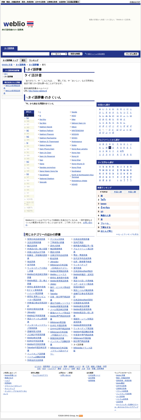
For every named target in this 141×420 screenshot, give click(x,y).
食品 (78, 368)
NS (28, 174)
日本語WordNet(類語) (83, 271)
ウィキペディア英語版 (83, 328)
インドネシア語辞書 (36, 354)
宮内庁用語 (78, 242)
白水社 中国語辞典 (58, 325)
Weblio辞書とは (11, 375)
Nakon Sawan (46, 145)
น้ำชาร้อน (105, 208)
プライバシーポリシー (13, 386)
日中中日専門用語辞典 (60, 329)
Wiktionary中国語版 (82, 338)
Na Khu (43, 119)
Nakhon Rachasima (48, 138)
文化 (39, 368)
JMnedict (31, 312)
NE (28, 131)
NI (27, 143)
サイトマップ (10, 388)
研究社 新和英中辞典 (59, 278)
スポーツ (66, 368)
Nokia (74, 145)
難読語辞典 (32, 246)
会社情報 (91, 378)
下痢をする (106, 227)
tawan (103, 204)
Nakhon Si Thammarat (49, 141)
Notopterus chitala (79, 181)
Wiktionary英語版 (58, 322)
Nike (73, 119)
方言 (88, 368)
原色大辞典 (55, 246)
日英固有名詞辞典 (81, 303)
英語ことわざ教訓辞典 (83, 290)
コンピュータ (57, 366)
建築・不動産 (96, 366)
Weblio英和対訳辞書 (82, 325)
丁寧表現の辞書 (57, 242)
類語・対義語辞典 (13, 2)
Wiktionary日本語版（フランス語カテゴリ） (59, 351)
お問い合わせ (65, 375)
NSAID (74, 184)
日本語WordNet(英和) (83, 300)
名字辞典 (31, 265)
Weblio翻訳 (120, 383)
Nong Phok (76, 167)
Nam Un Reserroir (47, 156)
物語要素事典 (56, 249)
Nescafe (43, 182)
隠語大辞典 (55, 252)
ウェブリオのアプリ (40, 375)
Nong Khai (76, 160)
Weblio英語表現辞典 (82, 309)
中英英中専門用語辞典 (83, 335)
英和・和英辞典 (28, 2)
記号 (122, 151)
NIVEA (74, 138)
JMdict (53, 284)
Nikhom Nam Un (79, 123)
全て (6, 73)
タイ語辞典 (9, 48)
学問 (104, 366)
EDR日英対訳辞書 (35, 309)
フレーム (106, 223)
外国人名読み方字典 (36, 252)
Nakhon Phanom (47, 134)
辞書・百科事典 (98, 368)
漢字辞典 (77, 268)
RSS (81, 416)
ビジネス (38, 366)
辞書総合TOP (135, 2)
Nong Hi (75, 156)
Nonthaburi (76, 171)
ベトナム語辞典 (122, 399)
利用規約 (8, 383)
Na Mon (43, 123)
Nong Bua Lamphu (80, 149)
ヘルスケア (51, 368)
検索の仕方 (9, 378)
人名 (83, 368)
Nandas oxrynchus (47, 167)
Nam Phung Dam (47, 149)
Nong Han (76, 153)
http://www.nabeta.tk (38, 91)
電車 (65, 366)
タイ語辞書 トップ (10, 60)
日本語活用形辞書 (81, 239)
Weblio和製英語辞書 (59, 306)
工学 (87, 366)
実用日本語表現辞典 (36, 239)
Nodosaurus (77, 141)
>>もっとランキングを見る (127, 234)
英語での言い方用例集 (83, 281)
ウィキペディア (80, 265)
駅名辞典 (54, 258)
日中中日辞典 (40, 2)
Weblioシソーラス (58, 274)
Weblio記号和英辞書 (36, 315)
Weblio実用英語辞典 (59, 281)
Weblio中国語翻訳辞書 (83, 332)
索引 (23, 60)
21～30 (132, 192)
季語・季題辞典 (80, 255)
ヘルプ (7, 380)
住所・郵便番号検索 (82, 261)
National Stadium (47, 178)
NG (28, 137)
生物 (73, 368)
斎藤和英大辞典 (34, 331)
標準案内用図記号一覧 (83, 246)
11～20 (118, 192)
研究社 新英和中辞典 (36, 287)
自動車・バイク (75, 366)
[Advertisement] (103, 25)
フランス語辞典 (122, 391)
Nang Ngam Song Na (49, 171)
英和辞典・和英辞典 (124, 380)
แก (102, 211)
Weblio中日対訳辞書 (36, 344)
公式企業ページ (94, 375)
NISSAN (75, 134)
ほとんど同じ (107, 231)
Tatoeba (53, 294)
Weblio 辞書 (7, 65)
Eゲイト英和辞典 (35, 290)
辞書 (3, 2)
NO (28, 162)
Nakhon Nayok (46, 127)
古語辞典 (62, 2)
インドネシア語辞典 (124, 394)
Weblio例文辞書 (34, 338)
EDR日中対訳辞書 (35, 341)
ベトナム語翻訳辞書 (36, 357)
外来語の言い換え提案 (37, 249)
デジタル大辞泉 (57, 239)
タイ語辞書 (34, 65)
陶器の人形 (106, 215)
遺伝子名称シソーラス (60, 303)
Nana (42, 164)
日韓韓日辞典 (52, 2)
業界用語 (46, 366)
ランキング (33, 60)
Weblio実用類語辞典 (59, 271)
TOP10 (103, 192)
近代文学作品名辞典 (82, 258)
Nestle (74, 112)
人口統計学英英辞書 (36, 334)
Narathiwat (44, 175)
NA (28, 118)
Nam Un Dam (45, 153)
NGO (74, 116)
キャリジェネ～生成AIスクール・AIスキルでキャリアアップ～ (126, 407)
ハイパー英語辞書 (35, 293)
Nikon (74, 127)
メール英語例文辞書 (59, 309)
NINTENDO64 (78, 130)
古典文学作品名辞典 (59, 255)
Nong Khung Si (78, 164)
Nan (41, 160)
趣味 (59, 368)
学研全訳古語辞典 (35, 360)
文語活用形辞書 (34, 242)
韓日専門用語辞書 (81, 341)
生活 (44, 368)
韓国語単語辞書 (57, 338)
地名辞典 (31, 261)
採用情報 (91, 380)
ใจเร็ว (103, 200)
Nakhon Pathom (46, 130)
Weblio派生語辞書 (81, 306)
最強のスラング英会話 (60, 313)
